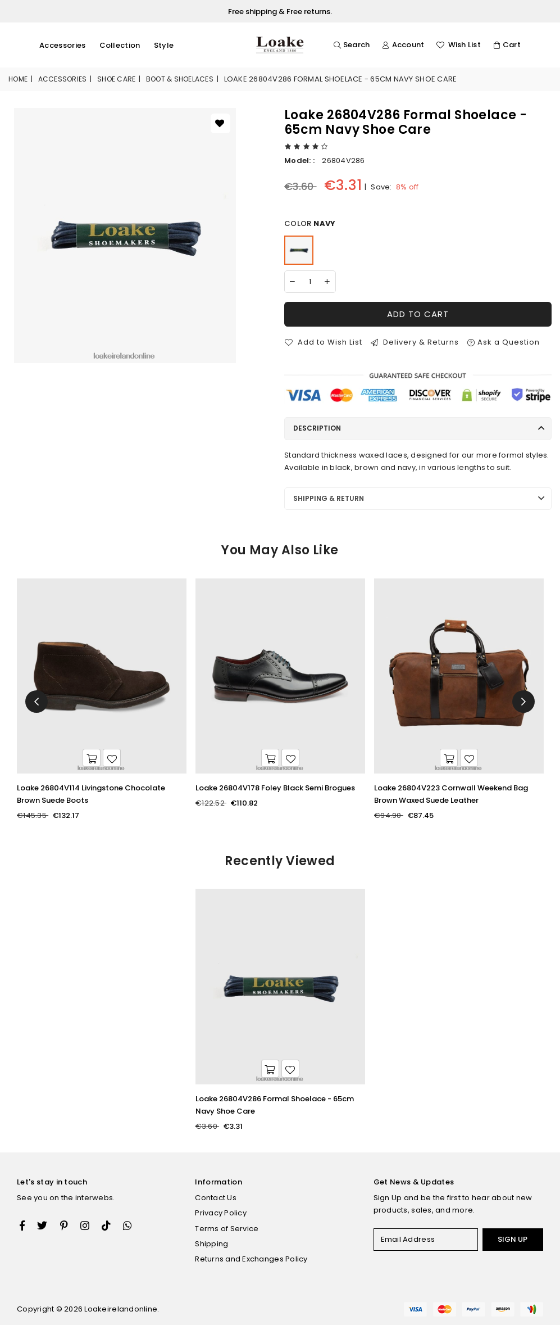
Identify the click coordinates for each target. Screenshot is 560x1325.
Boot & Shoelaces (179, 79)
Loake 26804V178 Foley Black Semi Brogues (275, 788)
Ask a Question (503, 342)
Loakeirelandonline (120, 1309)
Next (523, 701)
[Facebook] (22, 1225)
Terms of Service (226, 1228)
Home (18, 79)
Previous (36, 701)
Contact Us (215, 1197)
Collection (119, 45)
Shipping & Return (328, 498)
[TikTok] (106, 1225)
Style (164, 45)
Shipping (211, 1243)
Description (317, 428)
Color (309, 224)
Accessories (62, 45)
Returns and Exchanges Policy (251, 1259)
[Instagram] (64, 1225)
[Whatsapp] (127, 1225)
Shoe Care (116, 79)
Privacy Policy (221, 1213)
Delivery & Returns (415, 342)
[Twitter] (42, 1225)
